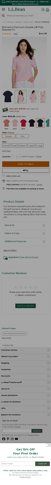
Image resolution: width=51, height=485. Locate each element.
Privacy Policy (25, 477)
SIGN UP (42, 464)
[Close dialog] (48, 445)
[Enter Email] (18, 464)
